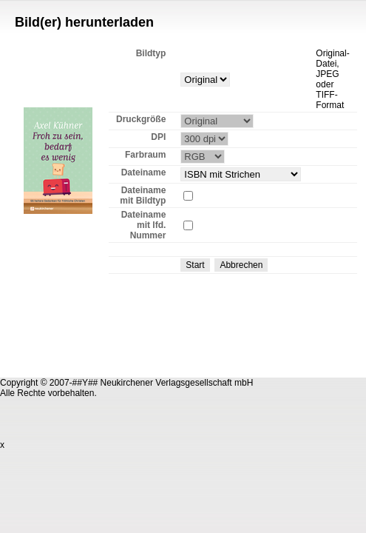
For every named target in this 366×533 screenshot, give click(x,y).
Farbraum (145, 155)
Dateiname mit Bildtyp (143, 195)
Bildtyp (151, 53)
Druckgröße (141, 119)
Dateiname (143, 172)
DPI (158, 137)
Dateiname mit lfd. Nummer (143, 225)
